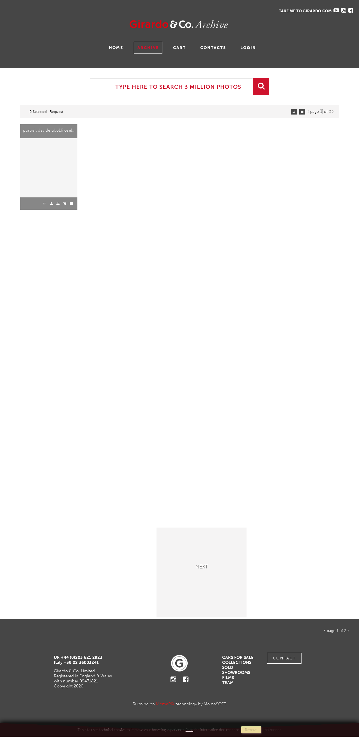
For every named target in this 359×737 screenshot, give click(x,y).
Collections (236, 662)
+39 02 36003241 (81, 662)
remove (251, 729)
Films (228, 677)
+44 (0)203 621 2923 (81, 657)
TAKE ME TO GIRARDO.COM (305, 11)
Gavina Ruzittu (60, 24)
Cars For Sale (238, 657)
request (56, 111)
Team (228, 682)
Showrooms (236, 672)
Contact (284, 658)
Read (189, 729)
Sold (227, 667)
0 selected (38, 111)
